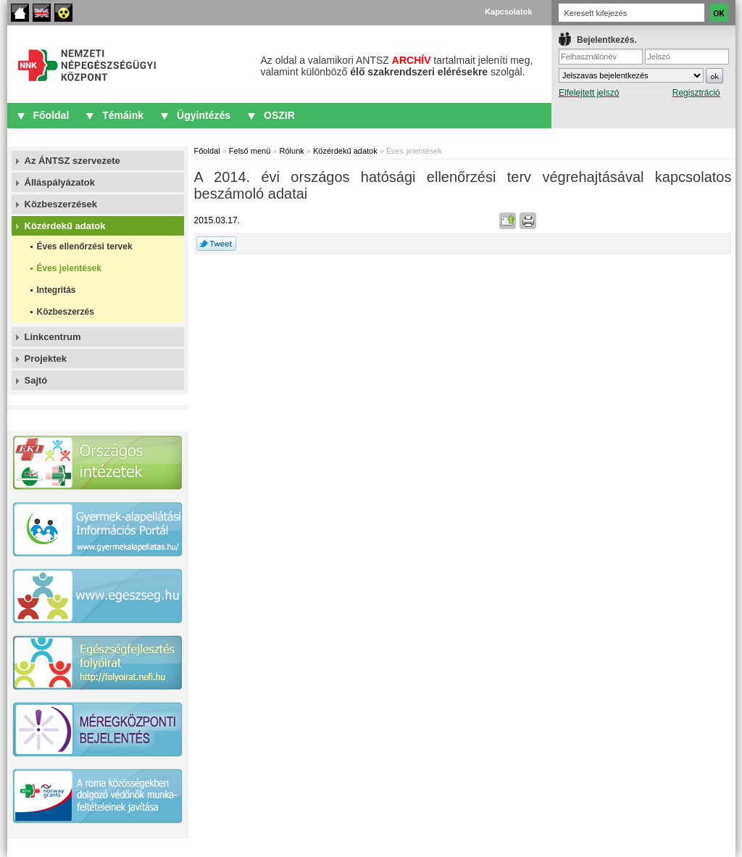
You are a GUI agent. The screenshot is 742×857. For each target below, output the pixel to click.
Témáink (122, 115)
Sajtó (36, 380)
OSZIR (279, 115)
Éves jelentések (69, 268)
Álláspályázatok (60, 182)
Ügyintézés (203, 115)
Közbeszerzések (61, 204)
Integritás (56, 290)
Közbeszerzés (65, 312)
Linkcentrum (53, 336)
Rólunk (292, 150)
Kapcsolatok (508, 11)
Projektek (46, 358)
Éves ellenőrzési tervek (85, 246)
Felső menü (249, 150)
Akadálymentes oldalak (63, 13)
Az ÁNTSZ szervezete (72, 160)
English (42, 13)
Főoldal (20, 13)
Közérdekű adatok (65, 225)
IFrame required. (643, 76)
